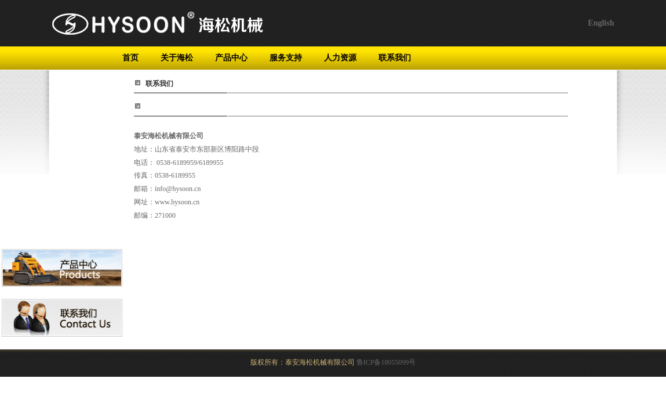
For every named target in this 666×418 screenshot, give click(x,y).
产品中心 (231, 57)
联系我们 (395, 57)
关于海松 (177, 57)
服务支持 (286, 57)
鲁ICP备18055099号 (386, 362)
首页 (130, 57)
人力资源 (340, 57)
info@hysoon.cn (178, 189)
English (601, 23)
